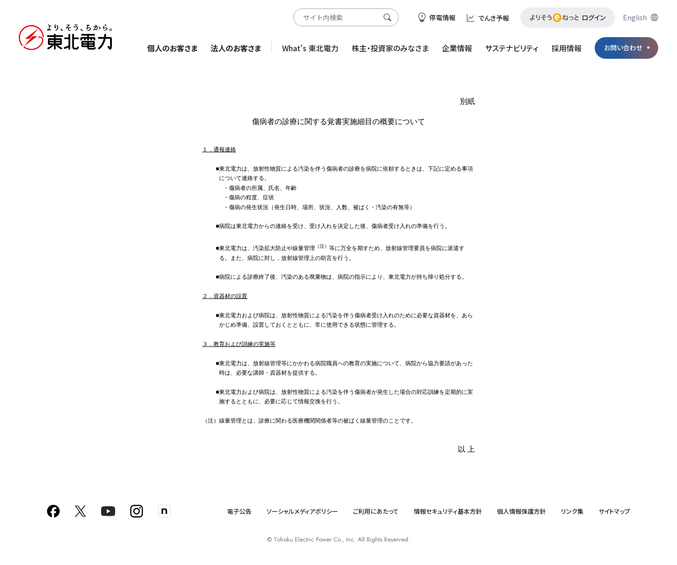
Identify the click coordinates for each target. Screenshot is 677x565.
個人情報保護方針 (521, 511)
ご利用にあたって (376, 511)
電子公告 (239, 511)
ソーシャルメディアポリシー (302, 511)
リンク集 (572, 511)
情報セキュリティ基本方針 (448, 511)
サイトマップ (614, 511)
